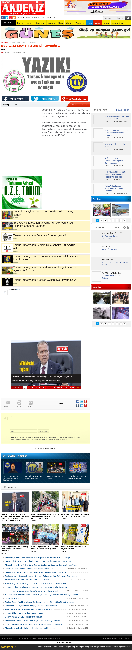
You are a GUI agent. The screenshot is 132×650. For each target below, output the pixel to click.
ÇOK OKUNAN (100, 110)
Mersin (29, 23)
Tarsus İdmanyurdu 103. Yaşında (55, 477)
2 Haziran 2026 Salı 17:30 (114, 179)
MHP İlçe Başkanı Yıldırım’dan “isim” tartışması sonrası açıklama (117, 132)
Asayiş (75, 549)
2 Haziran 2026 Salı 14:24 (114, 149)
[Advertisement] (21, 125)
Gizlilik (27, 18)
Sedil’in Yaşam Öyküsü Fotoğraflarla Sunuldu (23, 617)
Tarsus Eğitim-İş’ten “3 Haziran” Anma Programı (24, 613)
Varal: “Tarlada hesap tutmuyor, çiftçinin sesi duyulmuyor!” (29, 609)
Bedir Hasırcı (108, 260)
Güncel (69, 23)
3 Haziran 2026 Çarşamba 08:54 (116, 193)
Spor (60, 23)
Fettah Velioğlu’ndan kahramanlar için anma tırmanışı (114, 188)
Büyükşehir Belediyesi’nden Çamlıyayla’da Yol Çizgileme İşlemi (31, 606)
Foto (89, 23)
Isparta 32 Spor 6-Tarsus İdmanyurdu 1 (23, 42)
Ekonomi (40, 23)
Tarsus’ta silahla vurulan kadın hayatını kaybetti (117, 117)
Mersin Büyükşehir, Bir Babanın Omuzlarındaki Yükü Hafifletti (30, 628)
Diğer (106, 23)
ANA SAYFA (8, 23)
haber (18, 290)
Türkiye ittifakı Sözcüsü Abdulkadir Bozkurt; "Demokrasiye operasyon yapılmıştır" (38, 561)
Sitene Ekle (118, 23)
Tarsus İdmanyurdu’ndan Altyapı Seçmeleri (77, 477)
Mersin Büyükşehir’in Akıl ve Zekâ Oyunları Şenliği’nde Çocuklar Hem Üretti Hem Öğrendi (42, 565)
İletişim (34, 18)
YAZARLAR (98, 227)
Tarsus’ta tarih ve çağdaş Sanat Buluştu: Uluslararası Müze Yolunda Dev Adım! (37, 587)
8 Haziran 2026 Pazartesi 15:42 (116, 121)
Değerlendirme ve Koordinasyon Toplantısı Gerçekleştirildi (114, 160)
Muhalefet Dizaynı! (109, 249)
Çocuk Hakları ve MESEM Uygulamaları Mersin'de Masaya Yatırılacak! (34, 624)
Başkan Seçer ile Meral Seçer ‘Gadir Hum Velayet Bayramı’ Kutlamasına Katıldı (38, 583)
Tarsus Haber (44, 18)
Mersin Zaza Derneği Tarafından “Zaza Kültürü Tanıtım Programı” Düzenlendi (36, 572)
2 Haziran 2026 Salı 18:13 (114, 166)
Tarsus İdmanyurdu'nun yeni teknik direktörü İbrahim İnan (11, 478)
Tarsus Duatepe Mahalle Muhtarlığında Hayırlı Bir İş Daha (29, 569)
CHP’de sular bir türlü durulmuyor (111, 237)
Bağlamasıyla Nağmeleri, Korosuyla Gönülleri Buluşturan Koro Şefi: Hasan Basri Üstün (41, 576)
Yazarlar (80, 23)
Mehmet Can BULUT (112, 233)
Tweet (61, 404)
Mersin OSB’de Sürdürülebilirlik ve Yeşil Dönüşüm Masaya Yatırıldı (32, 621)
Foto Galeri (97, 199)
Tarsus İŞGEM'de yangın (15, 598)
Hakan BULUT (109, 246)
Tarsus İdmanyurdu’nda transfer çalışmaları (33, 477)
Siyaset (51, 23)
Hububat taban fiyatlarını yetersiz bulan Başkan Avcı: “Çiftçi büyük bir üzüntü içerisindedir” (42, 595)
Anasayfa (4, 42)
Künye (20, 18)
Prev (125, 110)
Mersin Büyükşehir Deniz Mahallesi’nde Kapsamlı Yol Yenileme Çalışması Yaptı (37, 557)
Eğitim (20, 23)
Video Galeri (97, 287)
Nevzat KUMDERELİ (112, 273)
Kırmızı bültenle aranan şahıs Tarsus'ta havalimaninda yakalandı (31, 591)
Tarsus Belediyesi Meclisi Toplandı (115, 145)
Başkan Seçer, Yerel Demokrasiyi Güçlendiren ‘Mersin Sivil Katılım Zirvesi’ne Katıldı (39, 602)
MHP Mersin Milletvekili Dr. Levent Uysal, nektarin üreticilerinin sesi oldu (116, 174)
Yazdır (5, 104)
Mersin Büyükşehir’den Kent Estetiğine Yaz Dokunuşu (27, 580)
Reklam (54, 18)
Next (128, 110)
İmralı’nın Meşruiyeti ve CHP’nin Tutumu (115, 263)
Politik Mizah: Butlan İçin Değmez (112, 277)
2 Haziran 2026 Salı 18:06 (114, 138)
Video (98, 23)
